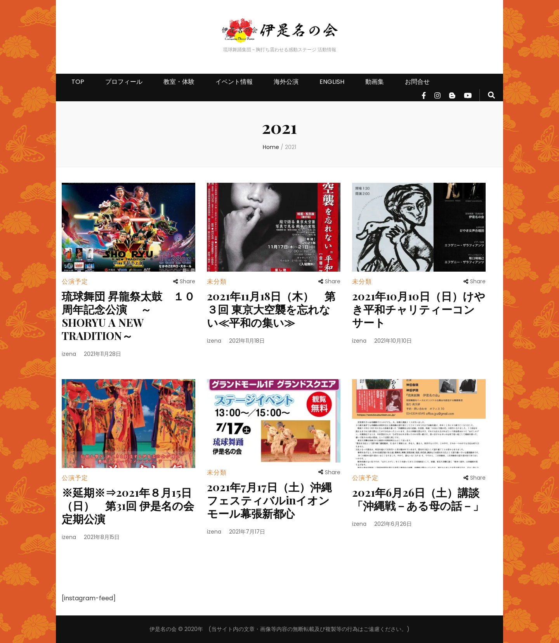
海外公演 (286, 81)
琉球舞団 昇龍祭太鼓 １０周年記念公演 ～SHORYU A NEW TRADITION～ (128, 316)
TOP (77, 81)
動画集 (374, 81)
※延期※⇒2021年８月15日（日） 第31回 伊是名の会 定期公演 (128, 505)
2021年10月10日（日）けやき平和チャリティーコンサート (418, 309)
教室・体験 (178, 81)
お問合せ (417, 81)
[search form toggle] (491, 95)
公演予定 (75, 281)
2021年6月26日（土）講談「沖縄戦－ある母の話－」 (418, 499)
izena (69, 354)
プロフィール (123, 81)
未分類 (217, 281)
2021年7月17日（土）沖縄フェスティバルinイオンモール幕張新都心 (269, 500)
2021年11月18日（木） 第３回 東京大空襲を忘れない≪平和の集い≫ (271, 309)
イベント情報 (234, 81)
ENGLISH (331, 81)
